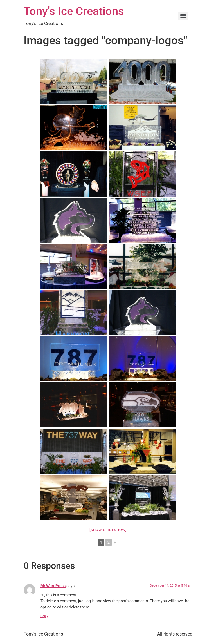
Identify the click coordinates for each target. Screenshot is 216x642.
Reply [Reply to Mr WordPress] (44, 616)
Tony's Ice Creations (74, 11)
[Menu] (183, 16)
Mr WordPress (53, 585)
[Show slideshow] (108, 530)
